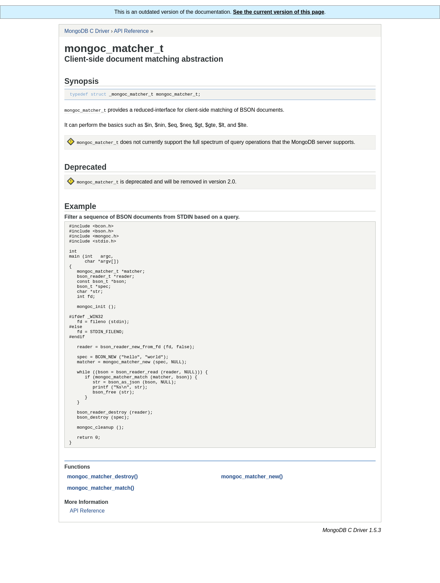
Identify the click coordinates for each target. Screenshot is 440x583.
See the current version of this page (278, 12)
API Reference (131, 31)
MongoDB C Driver (86, 31)
